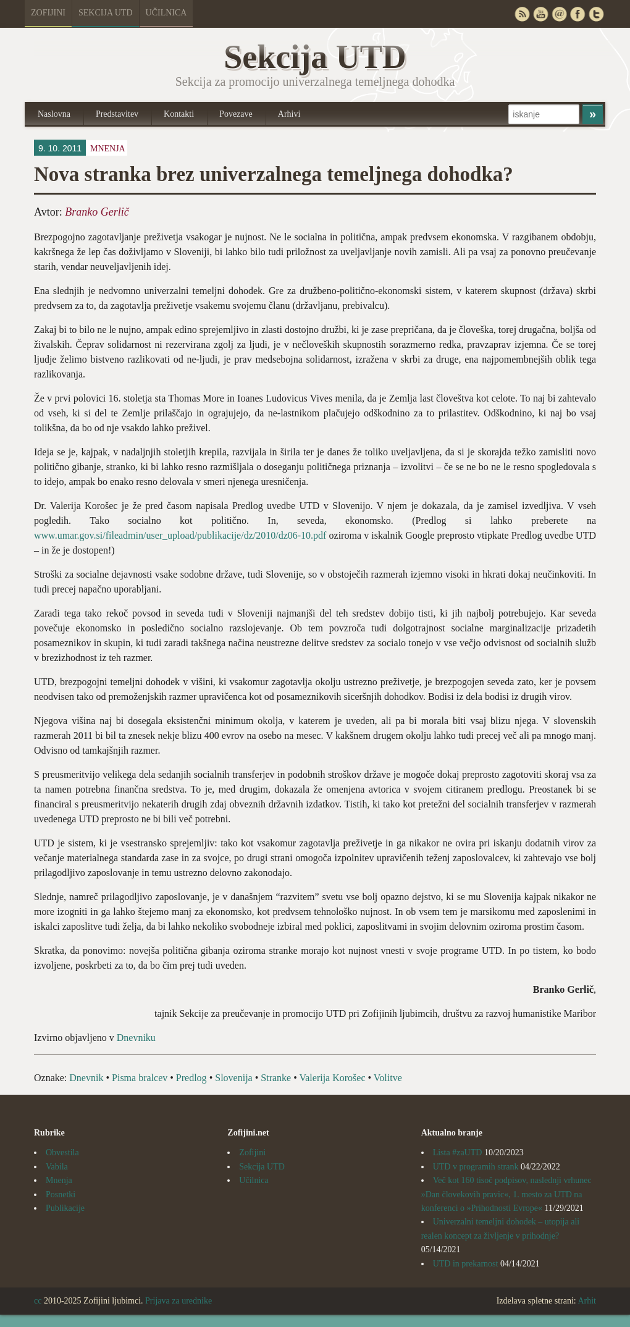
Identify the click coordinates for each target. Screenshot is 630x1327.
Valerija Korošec (332, 1077)
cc (37, 1300)
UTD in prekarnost (465, 1263)
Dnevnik (86, 1077)
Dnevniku (136, 1037)
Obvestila (62, 1152)
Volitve (388, 1077)
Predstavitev (117, 114)
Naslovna (54, 114)
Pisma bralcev (139, 1077)
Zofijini (48, 12)
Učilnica (166, 12)
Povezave (236, 114)
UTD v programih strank (476, 1166)
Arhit (587, 1300)
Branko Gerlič (96, 212)
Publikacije (65, 1208)
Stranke (276, 1077)
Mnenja (107, 148)
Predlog (191, 1077)
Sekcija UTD (105, 12)
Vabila (57, 1166)
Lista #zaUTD (457, 1152)
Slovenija (233, 1077)
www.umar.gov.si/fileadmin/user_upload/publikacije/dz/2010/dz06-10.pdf (180, 535)
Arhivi (289, 114)
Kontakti (179, 114)
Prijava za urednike (178, 1300)
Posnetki (60, 1194)
